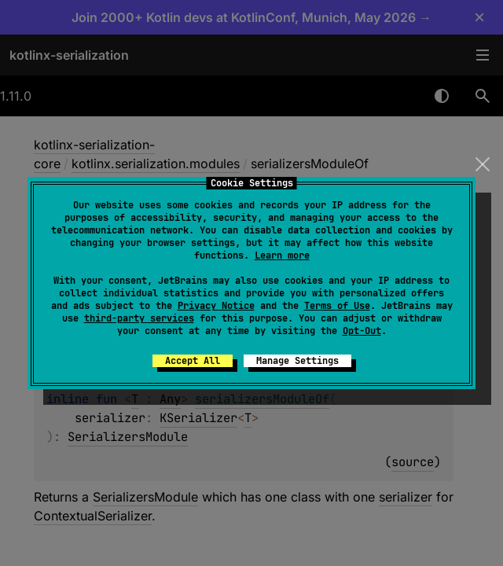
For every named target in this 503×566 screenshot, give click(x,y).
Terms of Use (337, 306)
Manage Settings (297, 361)
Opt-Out (362, 331)
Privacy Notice (216, 306)
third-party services (139, 318)
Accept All (192, 361)
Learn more (282, 255)
